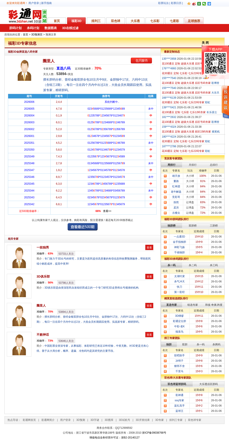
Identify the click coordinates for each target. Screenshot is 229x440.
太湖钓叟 (179, 276)
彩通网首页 (29, 420)
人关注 (66, 253)
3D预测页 (36, 34)
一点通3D (179, 236)
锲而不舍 (179, 366)
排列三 (96, 21)
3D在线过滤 (70, 28)
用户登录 (33, 3)
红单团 (176, 186)
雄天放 (176, 175)
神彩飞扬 (179, 247)
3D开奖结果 (143, 420)
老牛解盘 (176, 191)
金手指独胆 (179, 241)
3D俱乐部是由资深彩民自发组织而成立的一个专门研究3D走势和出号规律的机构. (91, 287)
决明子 (179, 360)
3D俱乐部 (43, 276)
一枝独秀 (43, 247)
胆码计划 (15, 28)
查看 (149, 247)
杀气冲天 (179, 281)
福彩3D (76, 21)
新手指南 (46, 3)
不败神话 (43, 334)
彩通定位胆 (179, 321)
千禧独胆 (179, 252)
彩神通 (179, 395)
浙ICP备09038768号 (154, 432)
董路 (176, 181)
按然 (176, 202)
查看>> (107, 211)
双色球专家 (194, 420)
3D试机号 (124, 420)
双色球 (115, 21)
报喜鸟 (179, 331)
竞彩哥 (176, 197)
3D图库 (109, 420)
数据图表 (50, 28)
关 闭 (205, 42)
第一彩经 (179, 292)
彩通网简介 (48, 420)
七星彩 (174, 21)
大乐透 (135, 21)
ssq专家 (179, 400)
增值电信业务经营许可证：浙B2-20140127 (114, 437)
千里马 (179, 371)
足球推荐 (194, 21)
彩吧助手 (179, 355)
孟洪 (176, 207)
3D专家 (159, 420)
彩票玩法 (163, 3)
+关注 (69, 74)
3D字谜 (94, 420)
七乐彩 (154, 21)
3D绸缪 (179, 315)
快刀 (179, 286)
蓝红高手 (179, 405)
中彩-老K (179, 326)
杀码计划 (33, 28)
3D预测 (80, 420)
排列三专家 (176, 420)
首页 (57, 21)
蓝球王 (179, 410)
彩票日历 (176, 3)
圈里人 (49, 61)
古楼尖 (176, 212)
